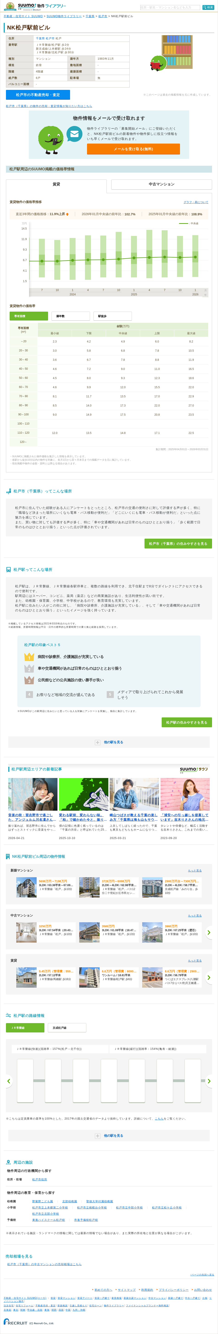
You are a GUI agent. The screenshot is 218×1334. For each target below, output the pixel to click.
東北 (15, 1310)
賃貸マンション (66, 1298)
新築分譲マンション (135, 1298)
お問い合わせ (203, 1289)
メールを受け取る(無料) (133, 149)
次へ (208, 1081)
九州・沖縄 (79, 1310)
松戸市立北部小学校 (45, 1213)
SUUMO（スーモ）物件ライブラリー (35, 6)
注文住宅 (9, 1305)
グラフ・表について (196, 202)
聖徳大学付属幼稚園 (99, 1201)
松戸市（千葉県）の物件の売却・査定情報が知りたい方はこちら (49, 106)
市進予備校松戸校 (86, 1220)
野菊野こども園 (42, 1201)
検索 (210, 7)
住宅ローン (95, 1305)
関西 (54, 1310)
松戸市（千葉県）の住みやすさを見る (178, 543)
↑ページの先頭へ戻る (202, 1274)
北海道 (7, 1310)
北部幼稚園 (69, 1201)
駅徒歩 (102, 316)
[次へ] (208, 932)
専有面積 (19, 316)
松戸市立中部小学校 (129, 1207)
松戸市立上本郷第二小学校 (50, 1207)
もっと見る (195, 870)
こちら (159, 1118)
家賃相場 (117, 1298)
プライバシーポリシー (174, 1289)
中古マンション (157, 1298)
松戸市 (102, 16)
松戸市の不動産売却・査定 (38, 95)
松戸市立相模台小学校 (92, 1207)
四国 (61, 1310)
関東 (22, 1310)
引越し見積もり (78, 1305)
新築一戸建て (175, 1298)
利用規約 (147, 1289)
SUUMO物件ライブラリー (64, 16)
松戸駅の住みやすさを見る (186, 722)
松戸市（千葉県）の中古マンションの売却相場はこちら (44, 1264)
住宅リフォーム (24, 1305)
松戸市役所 (39, 1179)
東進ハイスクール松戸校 (48, 1220)
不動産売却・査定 (45, 1305)
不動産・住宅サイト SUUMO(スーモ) (25, 1298)
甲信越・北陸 (34, 1310)
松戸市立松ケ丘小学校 (167, 1207)
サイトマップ (127, 1289)
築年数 (60, 316)
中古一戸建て (192, 1298)
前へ (9, 1081)
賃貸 (53, 1298)
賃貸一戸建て (102, 1298)
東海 (46, 1310)
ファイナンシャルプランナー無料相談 (147, 1305)
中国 (68, 1310)
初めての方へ (103, 1289)
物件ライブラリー (114, 1305)
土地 (204, 1298)
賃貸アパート (85, 1298)
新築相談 (62, 1305)
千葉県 (90, 16)
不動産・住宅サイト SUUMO (23, 16)
